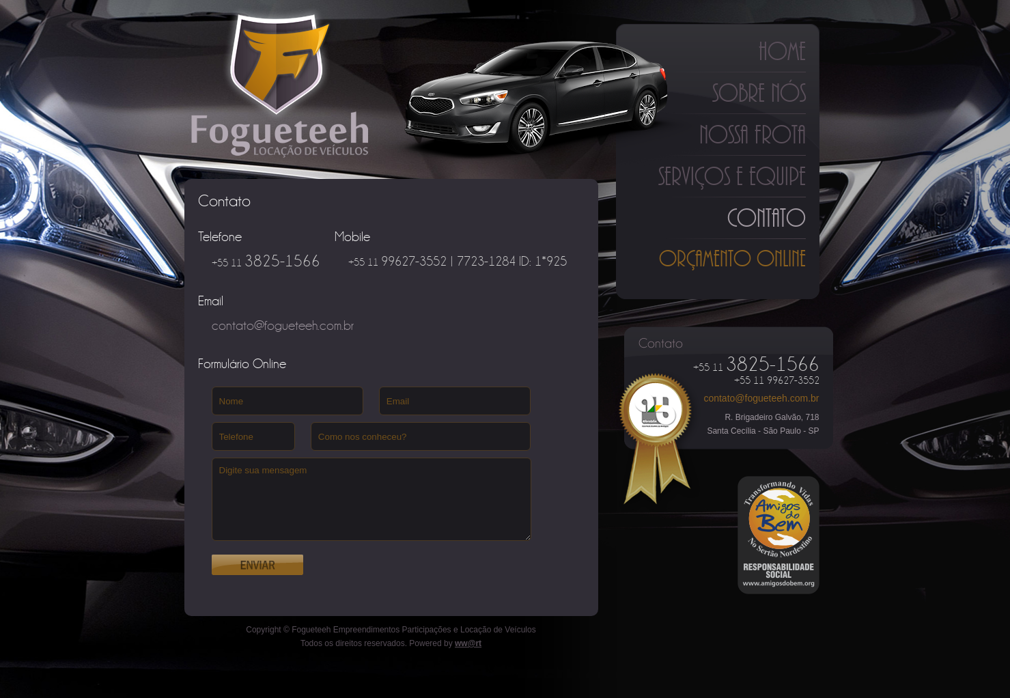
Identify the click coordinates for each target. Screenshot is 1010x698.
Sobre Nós (759, 93)
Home (782, 51)
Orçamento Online (732, 258)
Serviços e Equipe (732, 176)
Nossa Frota (752, 134)
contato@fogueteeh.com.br (761, 398)
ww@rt (468, 643)
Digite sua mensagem (371, 499)
